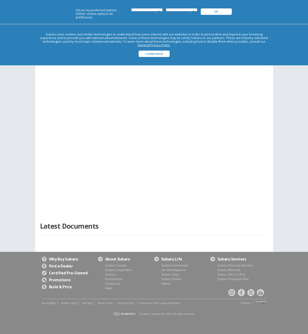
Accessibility (49, 303)
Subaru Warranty (228, 270)
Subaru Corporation (118, 270)
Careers (110, 274)
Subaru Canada (116, 265)
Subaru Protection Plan (233, 279)
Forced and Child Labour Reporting (159, 303)
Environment (113, 279)
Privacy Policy (126, 303)
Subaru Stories (171, 279)
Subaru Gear (170, 274)
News (109, 288)
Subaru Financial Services (235, 265)
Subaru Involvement (175, 265)
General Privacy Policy (154, 45)
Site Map (87, 303)
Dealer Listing (69, 303)
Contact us (112, 283)
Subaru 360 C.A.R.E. (231, 274)
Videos (166, 283)
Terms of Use (105, 303)
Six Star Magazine (173, 270)
